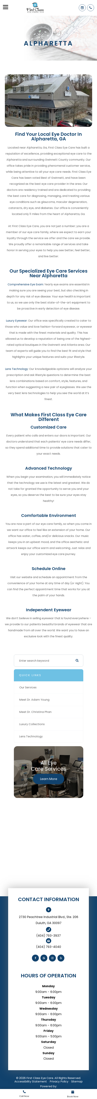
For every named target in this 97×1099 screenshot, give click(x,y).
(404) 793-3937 (48, 935)
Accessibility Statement (30, 1081)
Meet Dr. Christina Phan (35, 712)
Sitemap (77, 1081)
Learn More (48, 779)
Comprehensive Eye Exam (25, 284)
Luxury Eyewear (16, 321)
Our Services (27, 687)
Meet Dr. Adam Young (34, 700)
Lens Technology (16, 369)
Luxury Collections (32, 724)
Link (24, 1094)
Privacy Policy (59, 1081)
